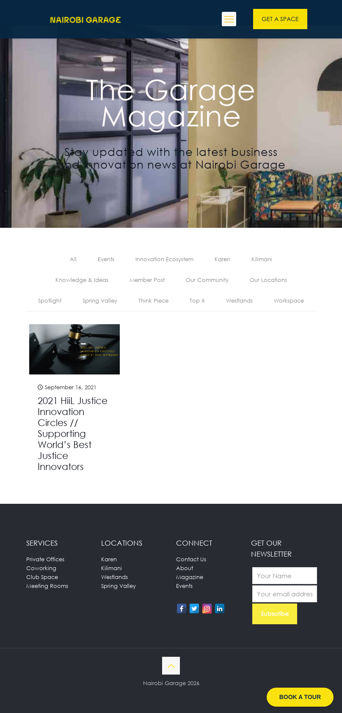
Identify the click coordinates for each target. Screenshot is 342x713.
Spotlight (49, 300)
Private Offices (45, 559)
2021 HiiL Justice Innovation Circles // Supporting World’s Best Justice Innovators (73, 433)
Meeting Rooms (47, 585)
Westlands (239, 300)
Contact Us (191, 559)
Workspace (289, 300)
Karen (222, 259)
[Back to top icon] (171, 666)
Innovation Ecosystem (164, 259)
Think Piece (153, 300)
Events (106, 259)
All (73, 259)
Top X (197, 300)
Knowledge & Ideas (81, 279)
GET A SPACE (280, 18)
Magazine (189, 577)
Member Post (147, 279)
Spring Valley (100, 300)
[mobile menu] (229, 19)
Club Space (42, 577)
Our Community (207, 279)
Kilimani (261, 259)
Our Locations (268, 279)
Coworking (41, 568)
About (184, 568)
